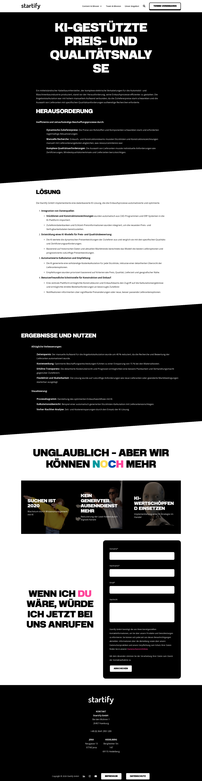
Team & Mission (113, 6)
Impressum (111, 776)
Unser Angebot (132, 6)
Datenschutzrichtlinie (137, 649)
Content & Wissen (90, 6)
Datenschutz (138, 776)
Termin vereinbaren (165, 6)
